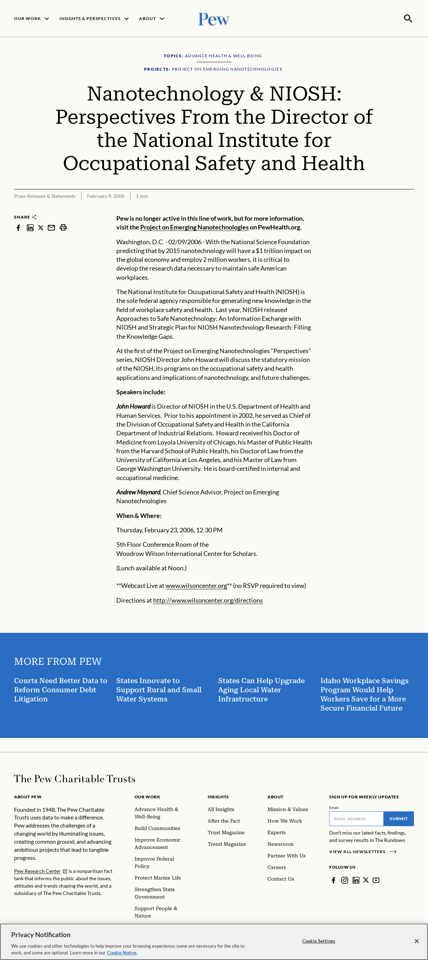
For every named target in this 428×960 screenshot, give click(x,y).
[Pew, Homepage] (214, 18)
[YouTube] (376, 879)
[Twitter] (366, 879)
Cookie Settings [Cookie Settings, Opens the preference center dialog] (318, 941)
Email (334, 807)
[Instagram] (345, 879)
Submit (399, 817)
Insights (218, 796)
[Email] (356, 818)
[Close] (416, 941)
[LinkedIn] (356, 879)
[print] (63, 226)
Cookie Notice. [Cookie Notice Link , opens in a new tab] (122, 952)
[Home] (74, 778)
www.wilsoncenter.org (196, 585)
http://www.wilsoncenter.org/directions (208, 599)
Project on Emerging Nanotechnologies (194, 226)
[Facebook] (333, 879)
